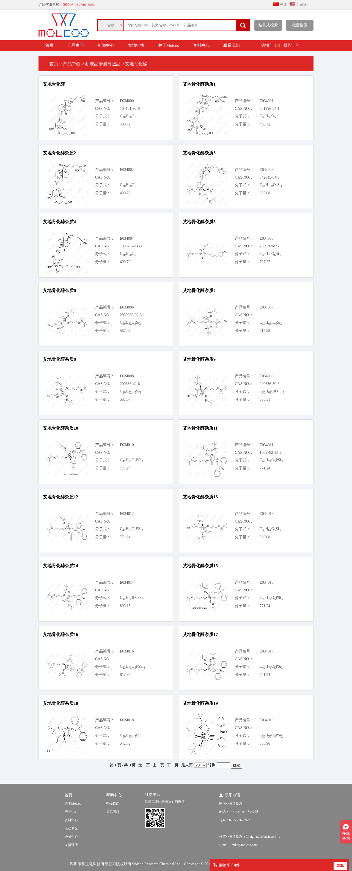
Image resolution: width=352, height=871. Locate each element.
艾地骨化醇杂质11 (200, 428)
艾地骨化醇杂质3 (199, 153)
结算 (340, 866)
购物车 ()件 (229, 865)
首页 (49, 45)
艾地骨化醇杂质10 (60, 428)
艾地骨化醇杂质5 (199, 221)
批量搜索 (299, 25)
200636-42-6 (130, 384)
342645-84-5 (269, 177)
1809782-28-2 (270, 452)
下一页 (172, 765)
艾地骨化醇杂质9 (199, 359)
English (301, 4)
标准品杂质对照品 (102, 63)
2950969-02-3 (131, 315)
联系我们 (231, 45)
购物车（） (271, 45)
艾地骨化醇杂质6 (59, 290)
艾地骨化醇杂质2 (59, 153)
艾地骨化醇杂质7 (199, 290)
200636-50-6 (269, 384)
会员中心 (71, 837)
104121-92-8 (130, 109)
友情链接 (136, 45)
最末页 (187, 765)
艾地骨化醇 (54, 84)
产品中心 (75, 45)
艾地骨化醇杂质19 (200, 703)
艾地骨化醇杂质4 (59, 221)
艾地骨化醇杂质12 (60, 497)
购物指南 (112, 804)
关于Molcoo (168, 45)
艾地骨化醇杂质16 (60, 634)
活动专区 (71, 828)
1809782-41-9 (131, 246)
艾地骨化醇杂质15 (200, 565)
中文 (283, 4)
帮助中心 (114, 795)
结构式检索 (268, 25)
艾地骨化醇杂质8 (59, 359)
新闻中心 (106, 45)
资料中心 (201, 45)
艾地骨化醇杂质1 (199, 84)
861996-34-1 (269, 109)
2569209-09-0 (270, 246)
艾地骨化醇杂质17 (200, 634)
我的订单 (291, 45)
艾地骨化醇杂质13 (200, 497)
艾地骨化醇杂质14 (60, 565)
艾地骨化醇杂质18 (60, 703)
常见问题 (112, 812)
